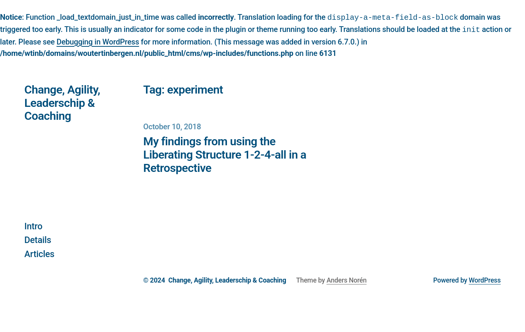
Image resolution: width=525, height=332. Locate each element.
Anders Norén (346, 279)
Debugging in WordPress (98, 41)
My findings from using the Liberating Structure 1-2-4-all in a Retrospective (224, 154)
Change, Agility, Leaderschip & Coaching (62, 102)
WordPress (485, 279)
